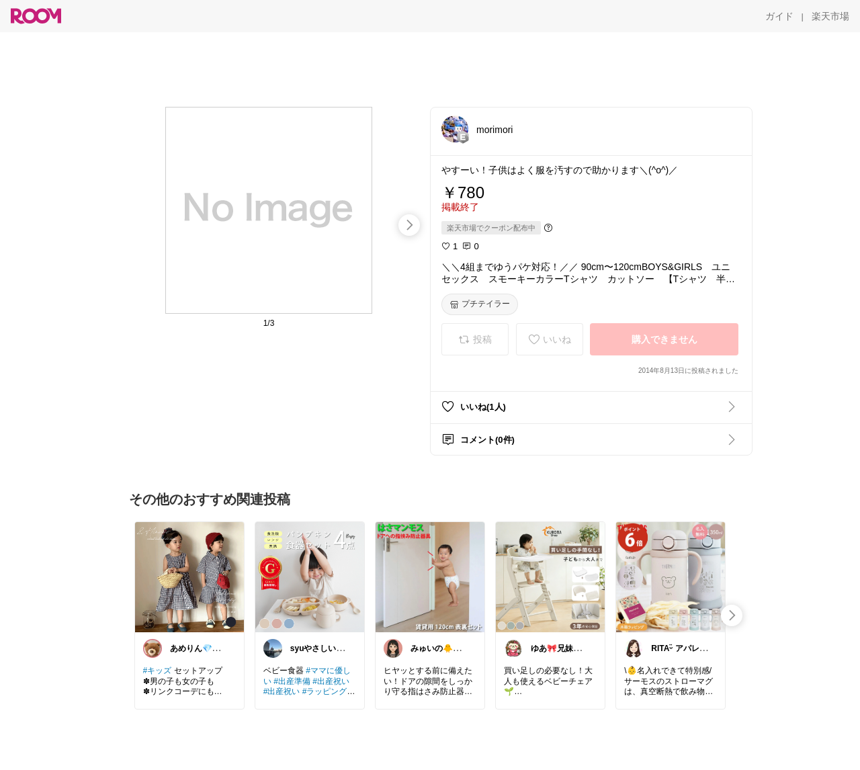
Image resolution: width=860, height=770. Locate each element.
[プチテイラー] (479, 304)
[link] (189, 576)
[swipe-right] (409, 225)
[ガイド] (779, 16)
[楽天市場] (830, 16)
